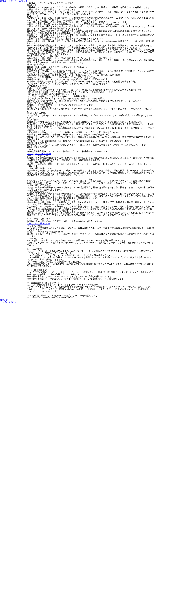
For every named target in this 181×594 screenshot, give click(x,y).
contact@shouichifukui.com (38, 306)
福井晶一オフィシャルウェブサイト (90, 18)
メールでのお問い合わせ (37, 435)
